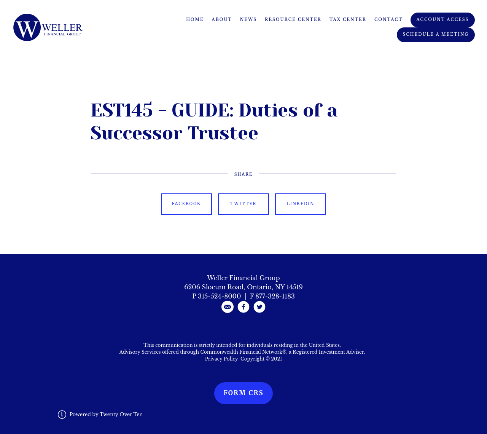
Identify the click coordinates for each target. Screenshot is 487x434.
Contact (388, 19)
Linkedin (300, 203)
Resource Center (293, 19)
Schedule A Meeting (436, 34)
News (248, 19)
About (222, 19)
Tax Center (347, 19)
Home (195, 19)
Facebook (186, 203)
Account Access (443, 19)
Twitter (244, 203)
